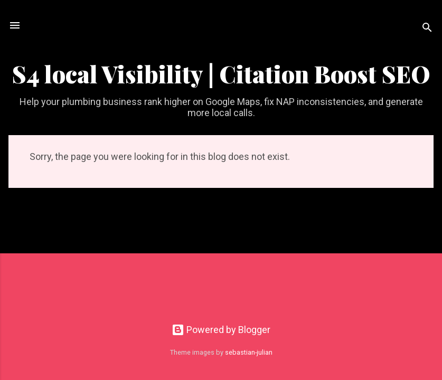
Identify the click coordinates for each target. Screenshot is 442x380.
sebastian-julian (248, 352)
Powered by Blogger (221, 329)
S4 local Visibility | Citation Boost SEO (221, 73)
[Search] (427, 29)
